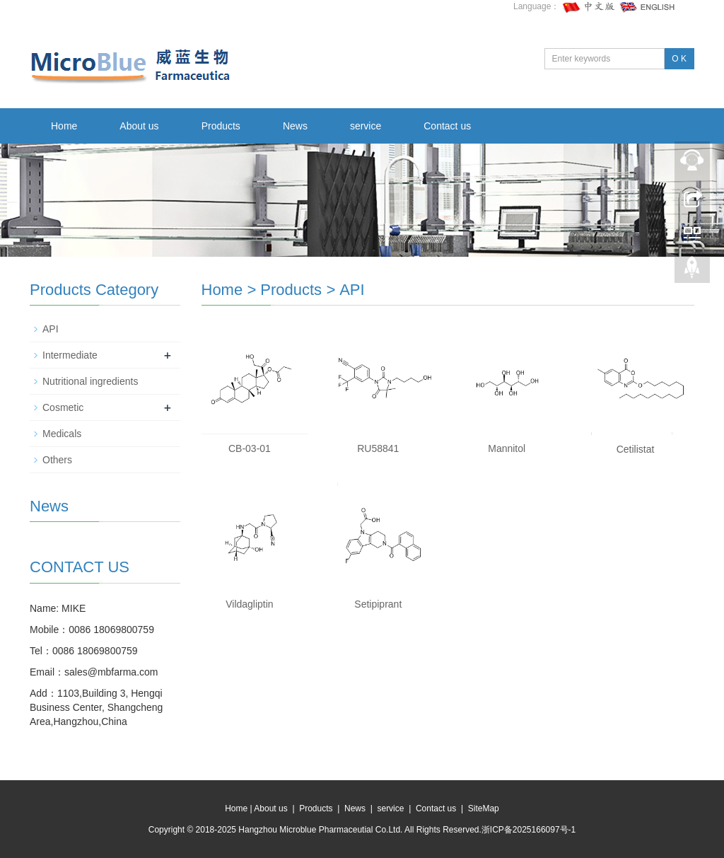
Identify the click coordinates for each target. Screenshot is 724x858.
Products (221, 126)
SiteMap (483, 808)
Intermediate (70, 355)
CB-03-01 (249, 448)
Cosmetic (62, 407)
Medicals (61, 433)
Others (57, 459)
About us (138, 126)
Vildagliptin (249, 604)
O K (679, 59)
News (295, 126)
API (351, 289)
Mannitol (506, 448)
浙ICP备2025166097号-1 (528, 830)
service (365, 126)
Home (64, 126)
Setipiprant (378, 604)
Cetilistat (636, 449)
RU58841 (378, 448)
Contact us (447, 126)
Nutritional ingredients (90, 381)
